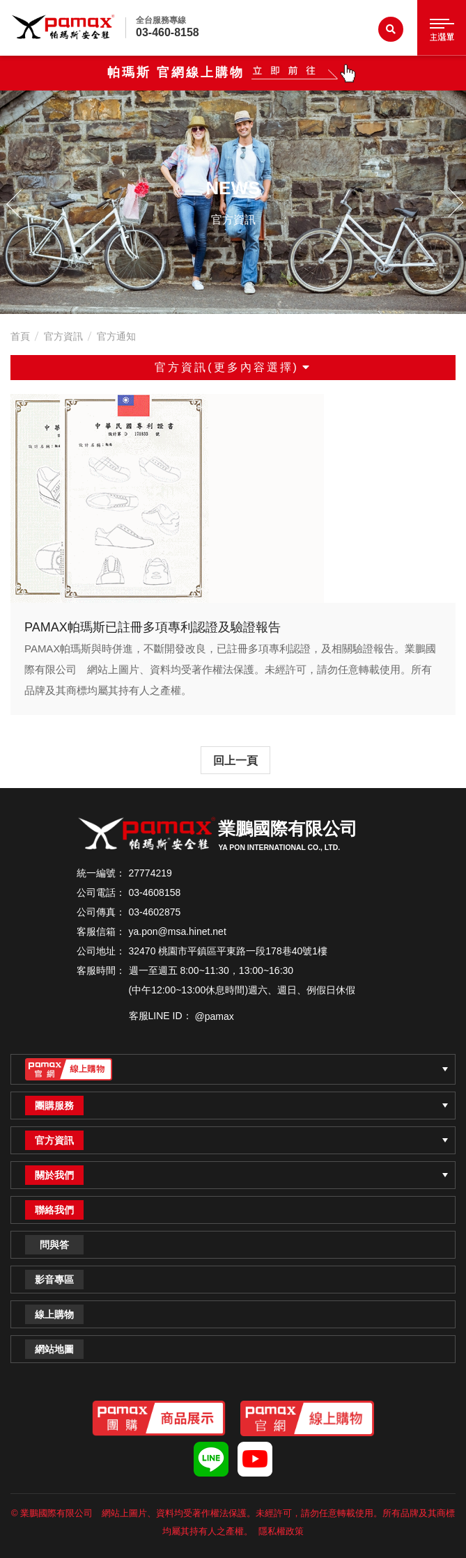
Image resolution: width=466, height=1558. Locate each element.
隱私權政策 (281, 1531)
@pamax (214, 1016)
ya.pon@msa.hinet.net (177, 931)
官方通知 (116, 336)
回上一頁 (235, 760)
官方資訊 (63, 336)
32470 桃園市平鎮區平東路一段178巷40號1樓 (228, 951)
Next (448, 202)
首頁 (20, 336)
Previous (17, 202)
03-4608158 (155, 892)
